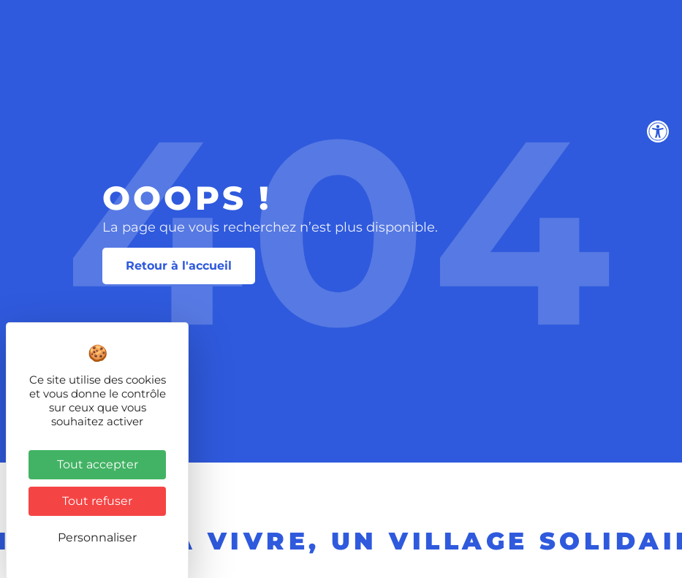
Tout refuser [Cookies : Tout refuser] (97, 501)
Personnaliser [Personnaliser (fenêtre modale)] (97, 537)
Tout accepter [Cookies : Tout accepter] (97, 464)
